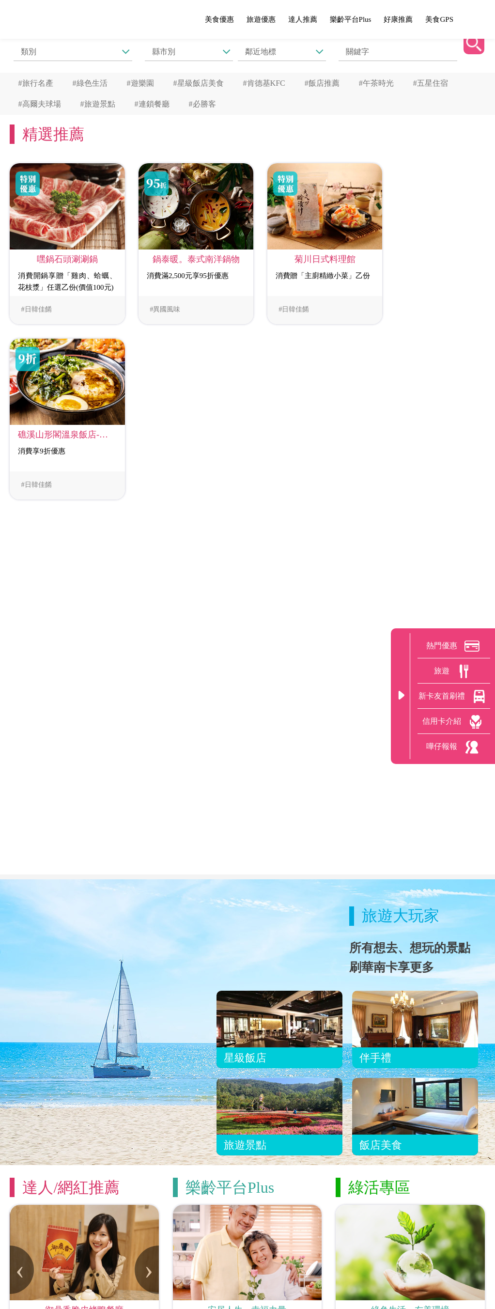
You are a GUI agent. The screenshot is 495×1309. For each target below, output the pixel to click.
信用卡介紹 (453, 722)
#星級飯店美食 (198, 82)
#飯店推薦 (322, 82)
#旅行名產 (35, 82)
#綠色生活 (90, 82)
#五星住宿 (430, 82)
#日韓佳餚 (34, 304)
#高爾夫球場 (39, 101)
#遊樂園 (140, 82)
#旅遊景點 (97, 101)
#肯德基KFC (264, 82)
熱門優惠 (453, 646)
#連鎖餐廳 (152, 101)
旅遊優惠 (261, 19)
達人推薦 (302, 19)
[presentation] (22, 1079)
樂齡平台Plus (350, 19)
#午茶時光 (376, 82)
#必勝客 (202, 101)
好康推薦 (398, 19)
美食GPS (439, 19)
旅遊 (454, 671)
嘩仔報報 (453, 747)
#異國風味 (156, 304)
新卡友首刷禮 (453, 696)
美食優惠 (219, 19)
